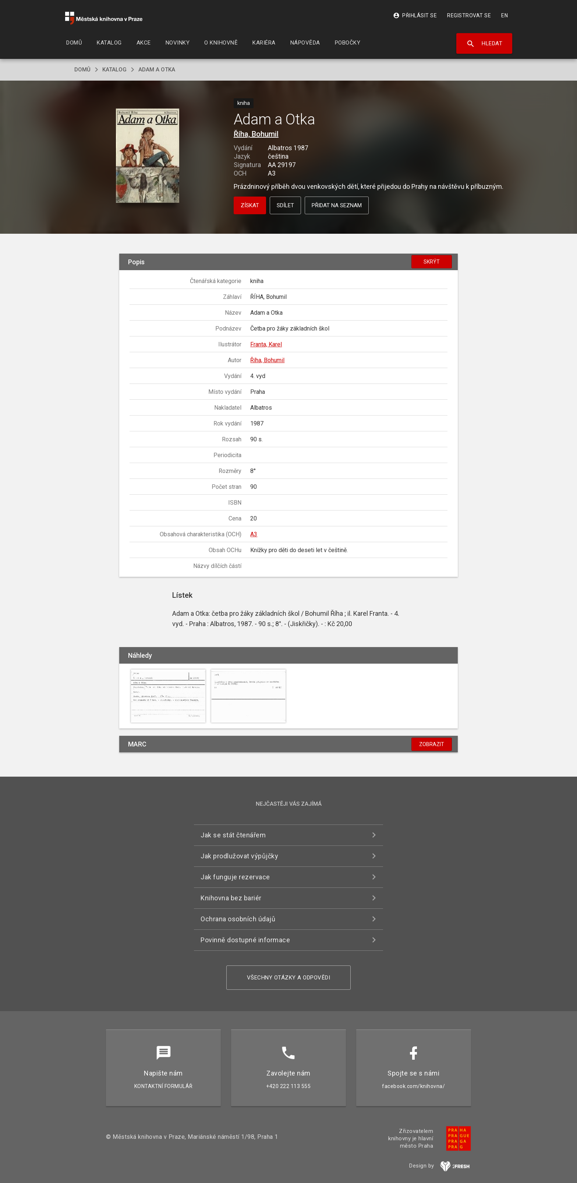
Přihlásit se (415, 15)
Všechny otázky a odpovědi (288, 977)
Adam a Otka (156, 69)
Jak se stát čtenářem (233, 835)
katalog (114, 69)
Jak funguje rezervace (235, 877)
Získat (250, 205)
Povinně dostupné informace (245, 940)
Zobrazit (431, 744)
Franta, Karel (266, 344)
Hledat (484, 43)
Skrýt (432, 262)
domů (82, 69)
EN (504, 15)
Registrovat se (469, 15)
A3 (253, 534)
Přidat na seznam (337, 205)
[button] (147, 156)
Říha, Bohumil (256, 134)
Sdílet (285, 205)
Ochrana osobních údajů (238, 919)
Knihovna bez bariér (231, 898)
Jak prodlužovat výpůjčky (239, 856)
